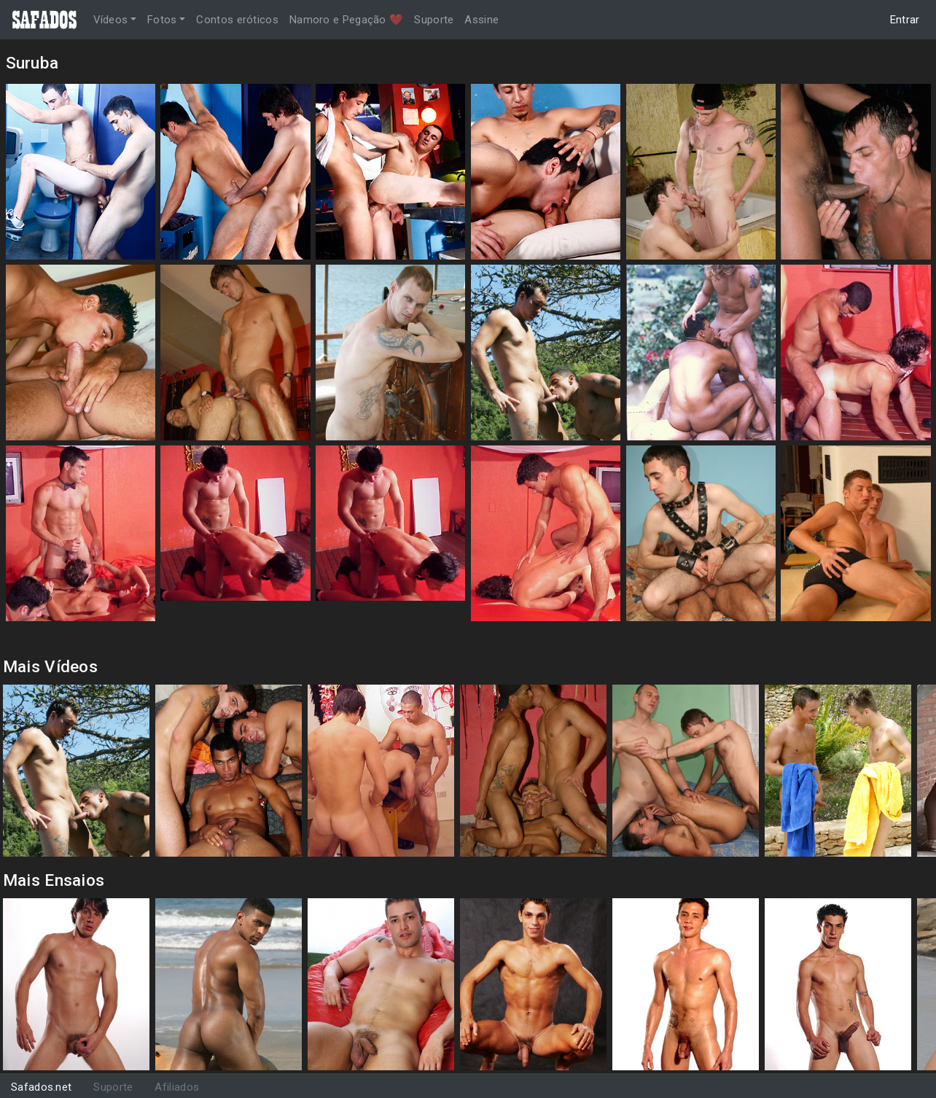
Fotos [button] (162, 19)
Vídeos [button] (110, 19)
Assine (481, 19)
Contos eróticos (237, 19)
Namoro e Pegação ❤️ (346, 19)
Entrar (905, 19)
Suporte (433, 19)
